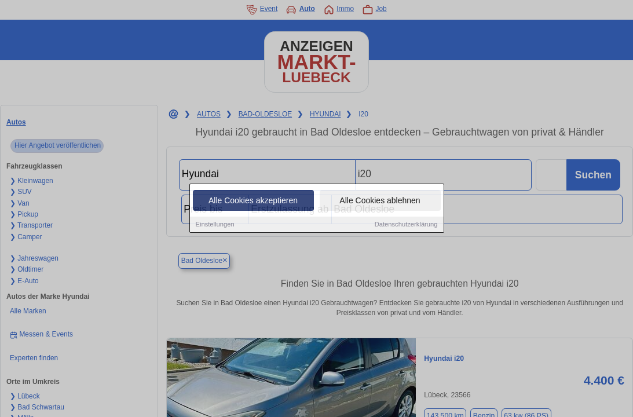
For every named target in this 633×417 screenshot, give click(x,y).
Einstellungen (215, 224)
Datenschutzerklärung (406, 224)
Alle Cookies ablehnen (379, 201)
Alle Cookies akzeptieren (253, 201)
